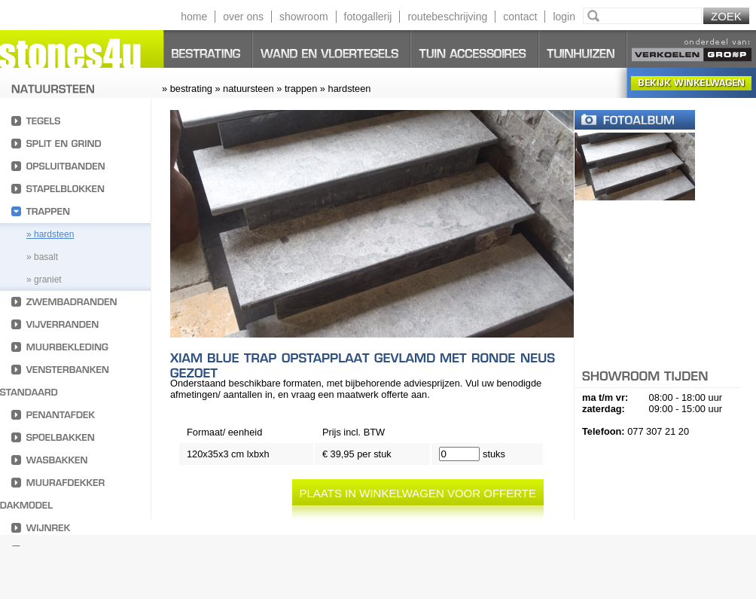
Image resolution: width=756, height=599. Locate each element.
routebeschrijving (447, 17)
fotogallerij (368, 17)
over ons (243, 17)
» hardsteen (50, 234)
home (194, 17)
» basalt (42, 257)
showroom (303, 17)
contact (520, 17)
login (564, 17)
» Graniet (44, 279)
